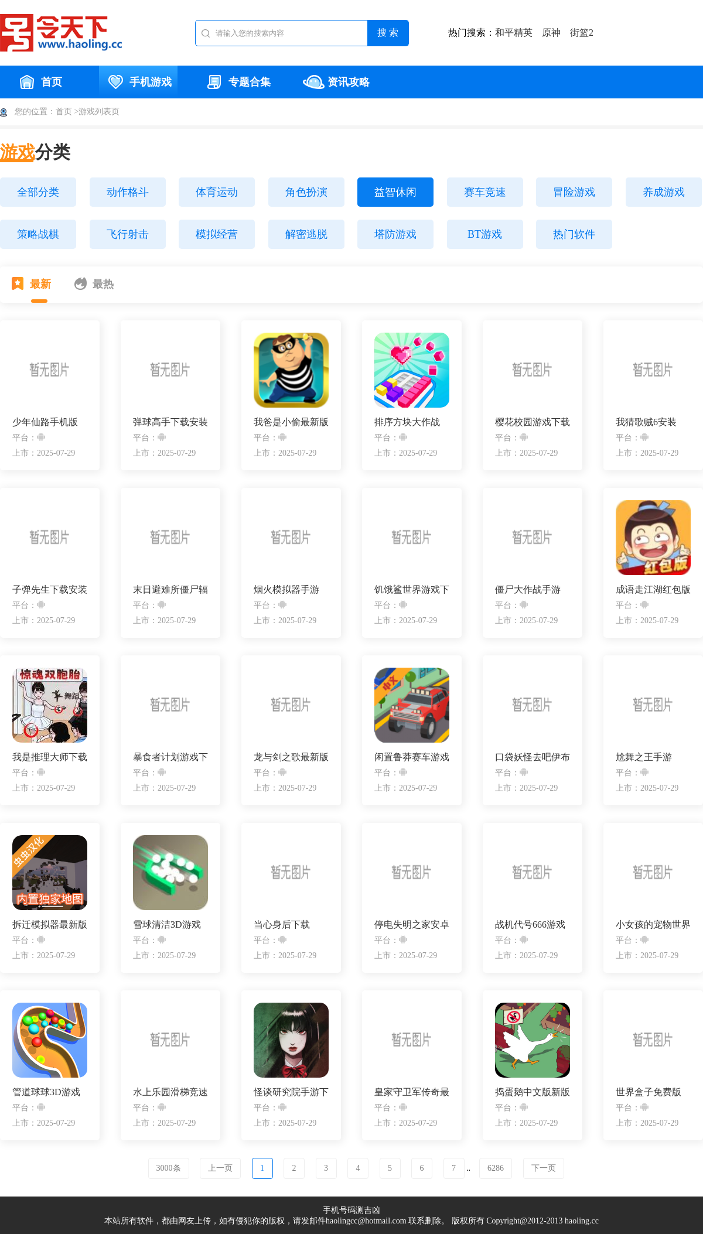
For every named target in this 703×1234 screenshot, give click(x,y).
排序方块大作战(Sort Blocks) (407, 422)
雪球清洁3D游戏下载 (167, 925)
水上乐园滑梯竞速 (170, 1092)
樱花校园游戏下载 (532, 422)
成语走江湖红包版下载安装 (653, 590)
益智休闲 (395, 192)
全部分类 (38, 192)
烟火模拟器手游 (286, 589)
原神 (551, 32)
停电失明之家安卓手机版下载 (411, 925)
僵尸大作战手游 (528, 589)
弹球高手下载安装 (170, 422)
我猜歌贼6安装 (646, 422)
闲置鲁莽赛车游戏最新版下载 (411, 757)
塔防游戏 (395, 234)
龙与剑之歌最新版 (291, 757)
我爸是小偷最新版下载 (291, 422)
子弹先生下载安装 (49, 589)
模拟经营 (217, 234)
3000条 (168, 1168)
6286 (495, 1168)
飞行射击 (128, 234)
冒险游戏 (574, 192)
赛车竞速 (485, 192)
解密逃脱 (306, 234)
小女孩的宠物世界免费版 (653, 925)
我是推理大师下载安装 (49, 757)
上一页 (220, 1168)
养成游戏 (664, 192)
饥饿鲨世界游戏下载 (411, 590)
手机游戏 (138, 82)
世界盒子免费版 (648, 1092)
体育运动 (217, 192)
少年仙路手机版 (45, 422)
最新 (31, 283)
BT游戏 (484, 234)
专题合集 (237, 82)
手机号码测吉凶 (351, 1210)
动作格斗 (128, 192)
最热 (94, 283)
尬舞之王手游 (644, 757)
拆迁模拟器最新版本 (49, 925)
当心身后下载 (282, 924)
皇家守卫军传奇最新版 (411, 1092)
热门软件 (574, 234)
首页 (39, 82)
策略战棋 (38, 234)
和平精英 (514, 32)
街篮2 (581, 32)
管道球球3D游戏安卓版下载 (46, 1092)
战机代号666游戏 (530, 924)
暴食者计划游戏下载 (170, 757)
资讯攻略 (336, 82)
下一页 (543, 1168)
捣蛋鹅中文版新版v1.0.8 (532, 1092)
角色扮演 (306, 192)
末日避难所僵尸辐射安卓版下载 (170, 590)
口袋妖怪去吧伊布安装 (532, 757)
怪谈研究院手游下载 (291, 1092)
